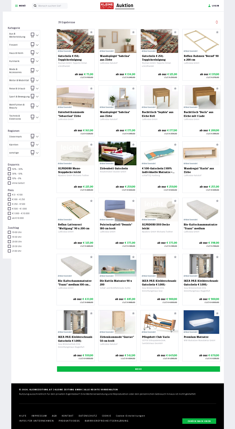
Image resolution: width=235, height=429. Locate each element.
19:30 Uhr (25, 237)
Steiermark (31, 137)
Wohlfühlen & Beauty (31, 107)
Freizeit (31, 46)
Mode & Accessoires (31, 71)
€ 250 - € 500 (27, 204)
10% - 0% (25, 178)
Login (213, 6)
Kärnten (31, 146)
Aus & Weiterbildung (31, 36)
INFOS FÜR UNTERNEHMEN (36, 421)
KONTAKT (68, 416)
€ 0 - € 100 (26, 195)
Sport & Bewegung (31, 97)
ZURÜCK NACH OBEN (199, 421)
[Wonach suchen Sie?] (53, 6)
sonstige (31, 154)
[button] (217, 21)
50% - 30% (26, 169)
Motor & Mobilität (31, 81)
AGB (54, 416)
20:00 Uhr (26, 241)
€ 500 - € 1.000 (28, 209)
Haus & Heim (31, 54)
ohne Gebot (27, 183)
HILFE (23, 416)
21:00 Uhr (25, 251)
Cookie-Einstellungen (130, 416)
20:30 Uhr (25, 246)
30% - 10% (26, 174)
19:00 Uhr (25, 232)
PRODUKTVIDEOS (69, 421)
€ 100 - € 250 (27, 199)
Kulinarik (31, 62)
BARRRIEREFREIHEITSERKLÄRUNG (106, 421)
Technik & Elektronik (31, 118)
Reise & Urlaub (31, 89)
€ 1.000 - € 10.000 (29, 213)
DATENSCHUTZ (88, 416)
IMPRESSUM (39, 416)
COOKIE (106, 416)
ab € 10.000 (26, 218)
